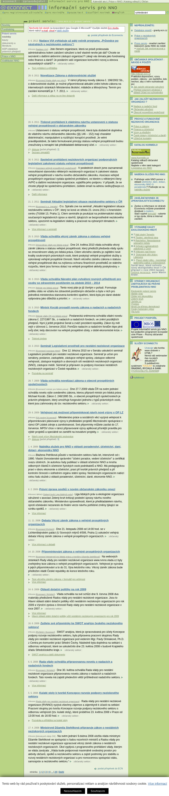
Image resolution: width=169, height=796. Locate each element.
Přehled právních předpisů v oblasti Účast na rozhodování (148, 91)
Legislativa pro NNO (141, 168)
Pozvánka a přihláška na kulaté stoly (50, 720)
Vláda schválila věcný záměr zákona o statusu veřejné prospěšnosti (69, 238)
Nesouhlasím (73, 791)
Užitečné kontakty (142, 138)
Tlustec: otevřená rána (146, 237)
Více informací (157, 783)
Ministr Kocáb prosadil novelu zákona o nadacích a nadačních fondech (74, 309)
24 (55, 772)
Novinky (5, 25)
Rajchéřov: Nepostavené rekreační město (147, 241)
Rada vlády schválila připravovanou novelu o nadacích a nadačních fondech (70, 663)
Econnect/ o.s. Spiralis (46, 206)
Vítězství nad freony (145, 251)
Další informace (39, 194)
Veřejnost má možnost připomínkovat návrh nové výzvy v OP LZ (81, 412)
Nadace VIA (41, 49)
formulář (152, 213)
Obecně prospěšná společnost (149, 112)
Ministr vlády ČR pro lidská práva (51, 316)
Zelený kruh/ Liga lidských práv (58, 494)
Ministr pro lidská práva (47, 288)
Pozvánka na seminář (42, 373)
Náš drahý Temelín (144, 234)
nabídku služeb (142, 189)
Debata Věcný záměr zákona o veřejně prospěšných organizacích (68, 522)
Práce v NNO (115, 1)
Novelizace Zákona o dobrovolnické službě (68, 75)
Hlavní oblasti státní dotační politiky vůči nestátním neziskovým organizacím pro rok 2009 (75, 616)
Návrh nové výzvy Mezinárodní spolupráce (52, 436)
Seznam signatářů (41, 152)
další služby (63, 30)
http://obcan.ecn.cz (141, 74)
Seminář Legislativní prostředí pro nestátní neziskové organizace (82, 345)
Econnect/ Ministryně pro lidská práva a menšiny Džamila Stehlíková (67, 556)
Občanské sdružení (143, 109)
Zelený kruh (137, 298)
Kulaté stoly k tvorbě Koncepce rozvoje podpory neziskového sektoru (73, 694)
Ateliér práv (137, 293)
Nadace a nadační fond (145, 106)
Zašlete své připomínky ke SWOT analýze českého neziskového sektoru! (75, 625)
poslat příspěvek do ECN (110, 768)
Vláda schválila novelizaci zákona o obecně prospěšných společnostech (71, 382)
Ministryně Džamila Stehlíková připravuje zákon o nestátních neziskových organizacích (73, 729)
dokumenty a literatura (8, 44)
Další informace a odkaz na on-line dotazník (53, 96)
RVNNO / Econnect (45, 632)
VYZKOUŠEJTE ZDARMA (145, 371)
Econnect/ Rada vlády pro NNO (50, 80)
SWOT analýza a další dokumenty (48, 654)
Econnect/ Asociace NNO (48, 351)
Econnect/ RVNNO (45, 529)
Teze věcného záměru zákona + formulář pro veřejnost (58, 579)
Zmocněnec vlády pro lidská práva (52, 245)
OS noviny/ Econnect (46, 417)
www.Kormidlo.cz (140, 157)
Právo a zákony (141, 126)
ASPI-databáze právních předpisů (11, 50)
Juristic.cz (136, 301)
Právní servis (8, 33)
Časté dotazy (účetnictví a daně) (150, 135)
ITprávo (135, 304)
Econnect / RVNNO (45, 594)
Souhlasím (98, 791)
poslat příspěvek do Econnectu (107, 35)
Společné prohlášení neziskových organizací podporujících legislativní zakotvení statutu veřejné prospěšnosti (72, 161)
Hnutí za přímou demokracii (145, 306)
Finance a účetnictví (144, 129)
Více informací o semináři (44, 229)
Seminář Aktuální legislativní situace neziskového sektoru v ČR (81, 201)
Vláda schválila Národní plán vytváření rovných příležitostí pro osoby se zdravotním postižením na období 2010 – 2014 (74, 280)
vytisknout (137, 377)
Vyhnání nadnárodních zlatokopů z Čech (146, 247)
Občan (144, 1)
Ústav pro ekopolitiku (142, 296)
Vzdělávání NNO (10, 60)
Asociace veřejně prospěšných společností (56, 168)
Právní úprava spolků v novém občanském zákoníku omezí (77, 489)
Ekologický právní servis (143, 291)
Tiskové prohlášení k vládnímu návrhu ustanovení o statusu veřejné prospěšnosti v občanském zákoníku (73, 123)
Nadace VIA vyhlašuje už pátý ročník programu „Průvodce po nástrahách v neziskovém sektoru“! (73, 42)
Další (61, 772)
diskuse (35, 149)
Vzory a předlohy (142, 132)
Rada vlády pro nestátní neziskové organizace (57, 701)
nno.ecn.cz (65, 21)
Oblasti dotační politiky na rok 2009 (63, 589)
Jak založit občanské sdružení (149, 87)
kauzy (5, 40)
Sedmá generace (140, 272)
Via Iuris (135, 311)
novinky (6, 36)
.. (52, 772)
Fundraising (7, 29)
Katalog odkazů (132, 1)
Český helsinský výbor (142, 309)
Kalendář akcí (100, 1)
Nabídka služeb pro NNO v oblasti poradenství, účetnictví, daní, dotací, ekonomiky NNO (74, 448)
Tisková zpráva (39, 338)
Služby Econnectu (146, 343)
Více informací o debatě (43, 544)
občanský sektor (66, 64)
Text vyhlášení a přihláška (44, 68)
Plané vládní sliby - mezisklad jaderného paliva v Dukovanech (150, 261)
